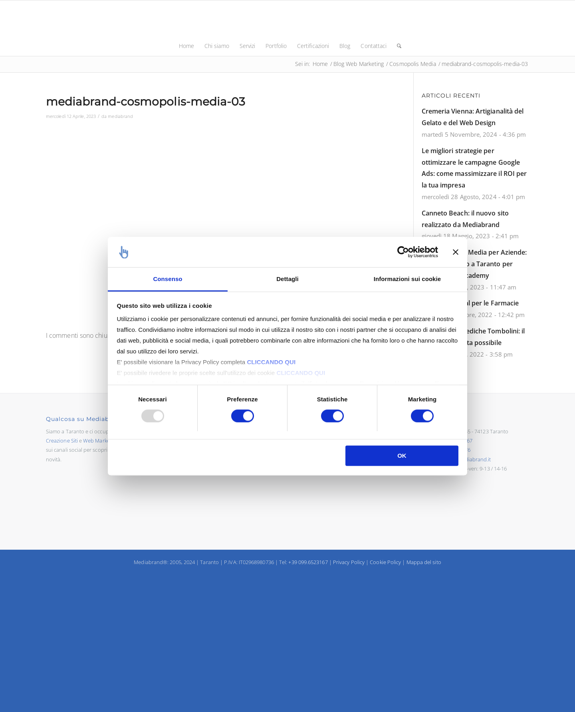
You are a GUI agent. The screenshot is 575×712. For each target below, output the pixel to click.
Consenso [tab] (167, 279)
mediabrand (120, 116)
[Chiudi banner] (455, 252)
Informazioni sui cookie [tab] (407, 279)
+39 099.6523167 (307, 562)
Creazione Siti (62, 440)
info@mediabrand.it (467, 459)
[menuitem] (186, 46)
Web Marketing (101, 440)
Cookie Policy (385, 562)
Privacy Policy (349, 562)
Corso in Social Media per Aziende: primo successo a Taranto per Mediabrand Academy (474, 264)
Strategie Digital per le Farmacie (470, 303)
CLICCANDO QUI (271, 362)
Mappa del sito (423, 562)
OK (401, 456)
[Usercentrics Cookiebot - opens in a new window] (403, 252)
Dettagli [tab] (287, 279)
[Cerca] (396, 46)
